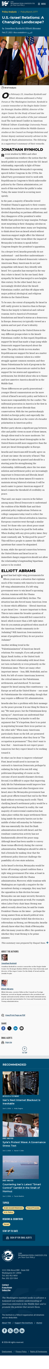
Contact (5, 1285)
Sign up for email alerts (19, 1237)
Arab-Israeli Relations (13, 1208)
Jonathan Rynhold (14, 28)
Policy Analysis (9, 12)
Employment (7, 1351)
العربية (29, 32)
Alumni (39, 1323)
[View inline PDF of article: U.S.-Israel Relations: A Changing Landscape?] (24, 1015)
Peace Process (33, 1208)
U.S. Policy (8, 1212)
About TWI (6, 1323)
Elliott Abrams (33, 28)
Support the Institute (24, 1323)
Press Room (7, 1287)
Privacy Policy (21, 1351)
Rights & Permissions (38, 1351)
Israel (6, 1224)
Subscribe (6, 1290)
